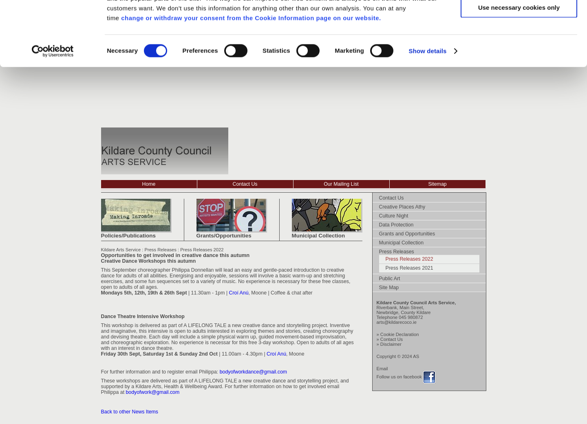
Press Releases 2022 (201, 249)
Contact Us (245, 184)
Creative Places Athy (402, 207)
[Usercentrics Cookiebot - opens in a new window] (52, 111)
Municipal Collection (318, 236)
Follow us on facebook (399, 376)
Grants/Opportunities (224, 236)
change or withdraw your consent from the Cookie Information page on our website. (251, 78)
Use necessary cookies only (519, 67)
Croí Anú (239, 293)
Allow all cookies (519, 20)
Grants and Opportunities (407, 234)
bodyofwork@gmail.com (153, 392)
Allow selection (519, 44)
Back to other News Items (129, 412)
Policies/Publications (128, 236)
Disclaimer (391, 344)
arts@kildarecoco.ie (397, 322)
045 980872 (411, 317)
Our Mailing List (341, 184)
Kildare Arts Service (121, 249)
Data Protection (396, 225)
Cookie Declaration (399, 334)
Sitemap (437, 184)
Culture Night (393, 216)
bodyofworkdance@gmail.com (253, 372)
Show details (428, 111)
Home (149, 184)
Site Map (389, 287)
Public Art (389, 278)
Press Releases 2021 (409, 268)
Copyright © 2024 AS (398, 356)
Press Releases (160, 249)
